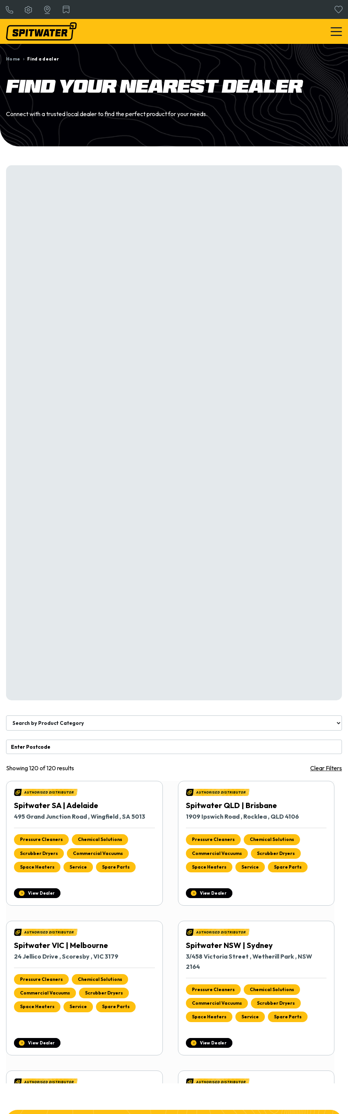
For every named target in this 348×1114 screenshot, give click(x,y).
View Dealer (41, 893)
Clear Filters (326, 768)
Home (13, 59)
